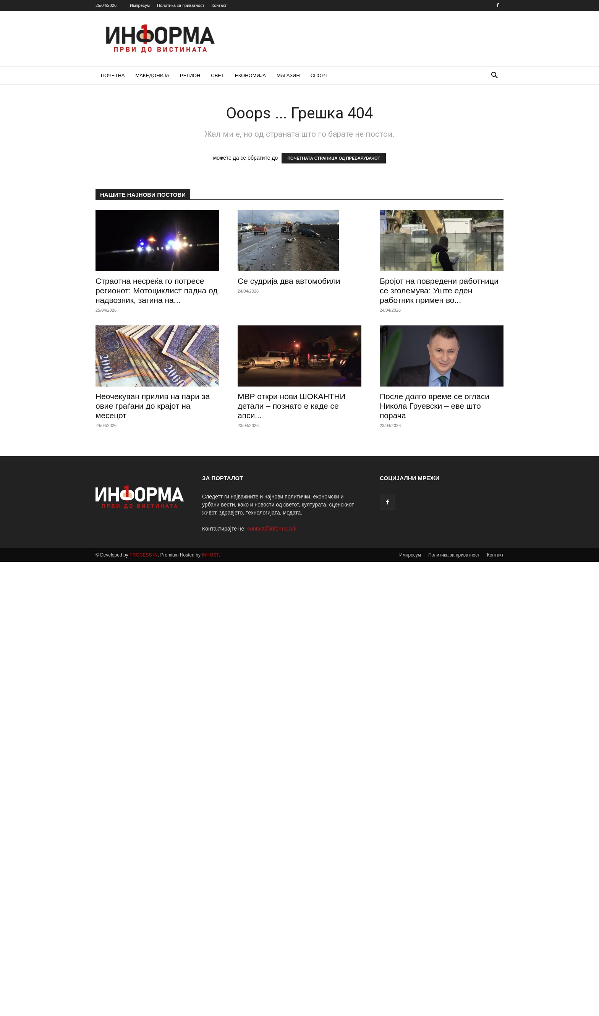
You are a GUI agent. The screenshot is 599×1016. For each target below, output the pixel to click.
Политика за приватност (180, 5)
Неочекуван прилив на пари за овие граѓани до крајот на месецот (153, 406)
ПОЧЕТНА (113, 75)
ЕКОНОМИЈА (250, 75)
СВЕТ (217, 75)
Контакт (219, 5)
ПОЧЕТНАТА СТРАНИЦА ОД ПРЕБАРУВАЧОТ (333, 158)
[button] (494, 76)
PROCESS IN (144, 555)
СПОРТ (319, 75)
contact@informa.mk (271, 529)
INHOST (210, 555)
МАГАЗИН (288, 75)
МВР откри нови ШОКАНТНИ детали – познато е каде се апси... (292, 406)
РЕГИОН (190, 75)
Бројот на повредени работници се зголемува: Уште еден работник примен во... (439, 290)
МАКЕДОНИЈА (153, 75)
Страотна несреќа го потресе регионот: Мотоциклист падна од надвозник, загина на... (157, 290)
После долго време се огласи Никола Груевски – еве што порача (434, 406)
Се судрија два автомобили (289, 281)
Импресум (140, 5)
